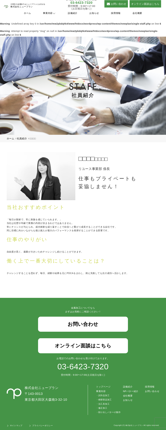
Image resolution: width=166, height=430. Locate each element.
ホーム (27, 13)
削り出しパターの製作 (109, 412)
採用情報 (116, 13)
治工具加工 (104, 404)
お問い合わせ (116, 3)
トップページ (103, 386)
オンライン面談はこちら (145, 3)
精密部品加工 (105, 399)
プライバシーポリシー (42, 425)
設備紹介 (72, 13)
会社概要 (137, 13)
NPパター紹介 (130, 391)
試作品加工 (104, 395)
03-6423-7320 (81, 2)
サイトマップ (16, 425)
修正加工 (102, 408)
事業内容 (48, 13)
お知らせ (94, 13)
